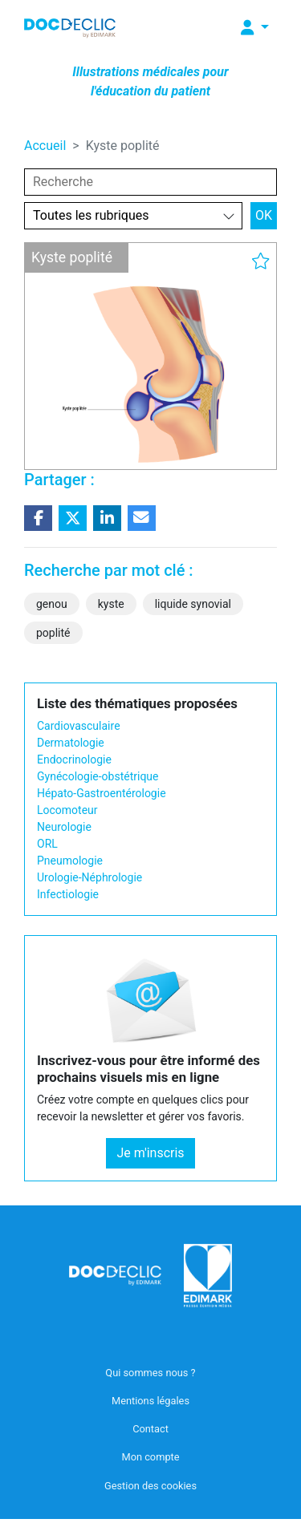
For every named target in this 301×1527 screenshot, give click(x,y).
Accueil (45, 145)
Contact (150, 1429)
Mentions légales (150, 1401)
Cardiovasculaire (78, 725)
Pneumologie (70, 860)
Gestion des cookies (150, 1486)
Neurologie (64, 826)
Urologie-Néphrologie (89, 877)
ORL (47, 843)
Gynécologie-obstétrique (97, 776)
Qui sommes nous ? (150, 1373)
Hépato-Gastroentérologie (101, 793)
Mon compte (150, 1457)
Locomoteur (67, 810)
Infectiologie (68, 894)
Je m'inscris (150, 1152)
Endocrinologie (74, 759)
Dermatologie (70, 742)
